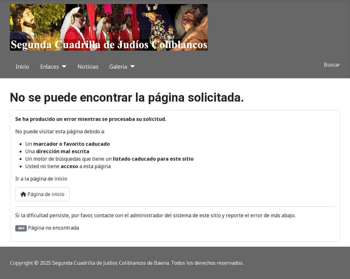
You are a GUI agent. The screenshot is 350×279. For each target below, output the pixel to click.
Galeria (118, 66)
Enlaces (49, 66)
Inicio (22, 66)
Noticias (87, 66)
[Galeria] (131, 66)
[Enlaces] (63, 66)
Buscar (332, 64)
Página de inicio (42, 194)
